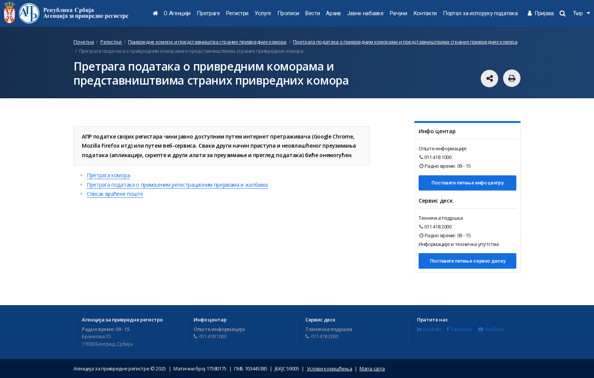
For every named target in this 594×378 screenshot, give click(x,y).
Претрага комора (108, 175)
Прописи (288, 13)
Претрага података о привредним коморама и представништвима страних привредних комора (405, 41)
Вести (312, 13)
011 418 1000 (435, 157)
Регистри (237, 13)
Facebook (459, 329)
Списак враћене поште (115, 193)
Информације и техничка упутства (459, 244)
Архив (333, 13)
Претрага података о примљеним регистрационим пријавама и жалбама (177, 184)
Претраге (208, 13)
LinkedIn (429, 329)
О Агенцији (177, 13)
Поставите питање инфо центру (467, 183)
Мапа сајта (372, 368)
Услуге (263, 13)
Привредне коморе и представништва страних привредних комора (207, 41)
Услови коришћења (329, 368)
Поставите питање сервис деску (467, 261)
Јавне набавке (365, 13)
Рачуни (398, 13)
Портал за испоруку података (480, 13)
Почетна (83, 41)
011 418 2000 (435, 226)
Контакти (425, 13)
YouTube (491, 329)
